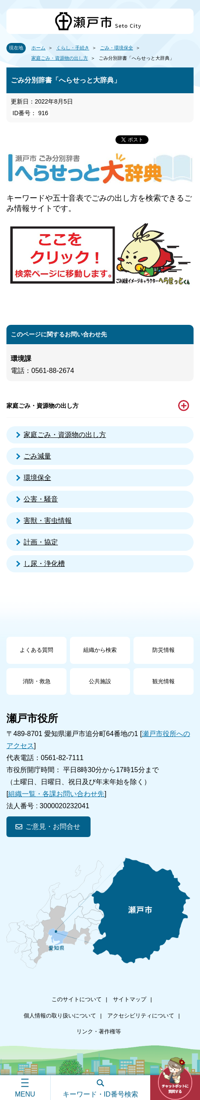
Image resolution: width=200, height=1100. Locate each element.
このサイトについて (77, 999)
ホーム (38, 47)
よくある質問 (36, 650)
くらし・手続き (72, 47)
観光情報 (163, 681)
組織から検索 (100, 650)
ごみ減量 (37, 456)
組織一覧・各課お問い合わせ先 (56, 794)
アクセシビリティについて (140, 1015)
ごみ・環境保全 (116, 47)
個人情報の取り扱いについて (60, 1015)
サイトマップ (129, 999)
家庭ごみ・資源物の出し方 (59, 58)
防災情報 (163, 650)
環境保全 (37, 477)
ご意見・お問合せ (52, 826)
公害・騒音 (41, 499)
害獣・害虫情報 (48, 520)
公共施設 (100, 681)
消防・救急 (37, 681)
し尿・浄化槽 (44, 563)
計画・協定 (41, 542)
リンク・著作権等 (98, 1031)
